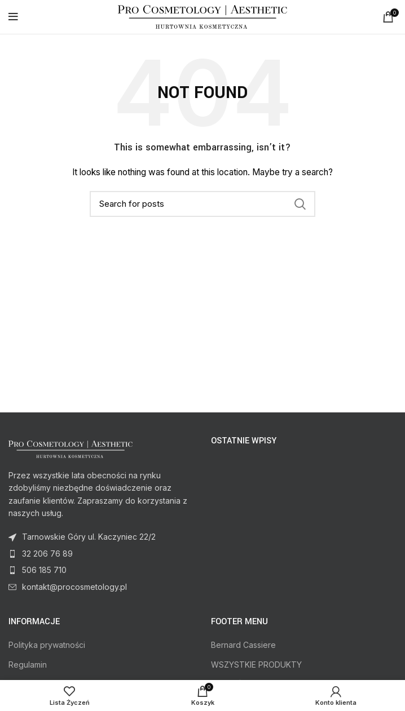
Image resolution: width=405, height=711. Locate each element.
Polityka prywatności (46, 645)
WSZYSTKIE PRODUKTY (256, 664)
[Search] (202, 204)
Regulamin (27, 664)
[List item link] (101, 554)
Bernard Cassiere (243, 645)
